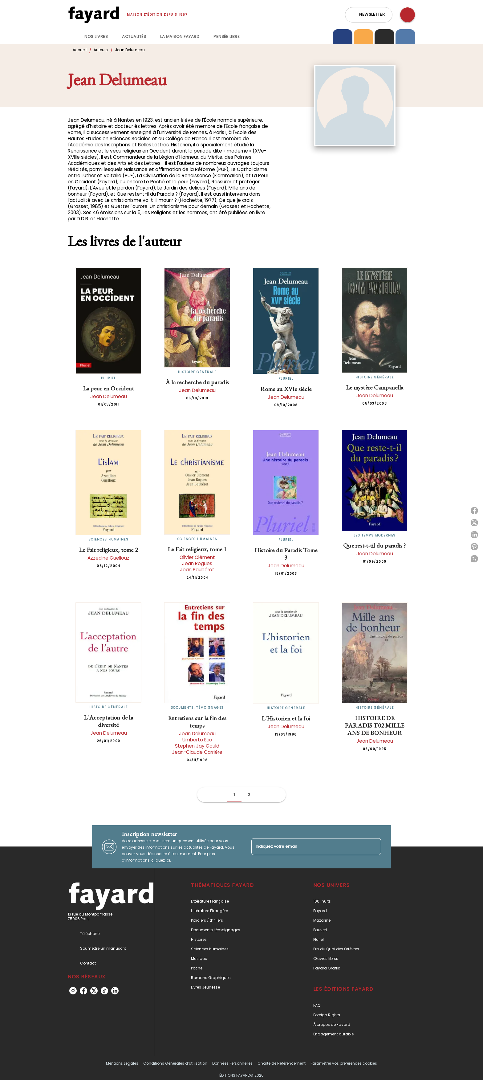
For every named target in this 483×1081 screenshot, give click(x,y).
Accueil (80, 49)
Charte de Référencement (282, 1063)
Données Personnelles (232, 1063)
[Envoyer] (373, 846)
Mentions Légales (122, 1063)
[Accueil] (94, 14)
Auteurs (101, 49)
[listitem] (73, 990)
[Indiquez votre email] (308, 846)
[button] (368, 14)
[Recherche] (407, 14)
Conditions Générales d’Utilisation (175, 1063)
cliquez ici (160, 860)
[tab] (74, 36)
